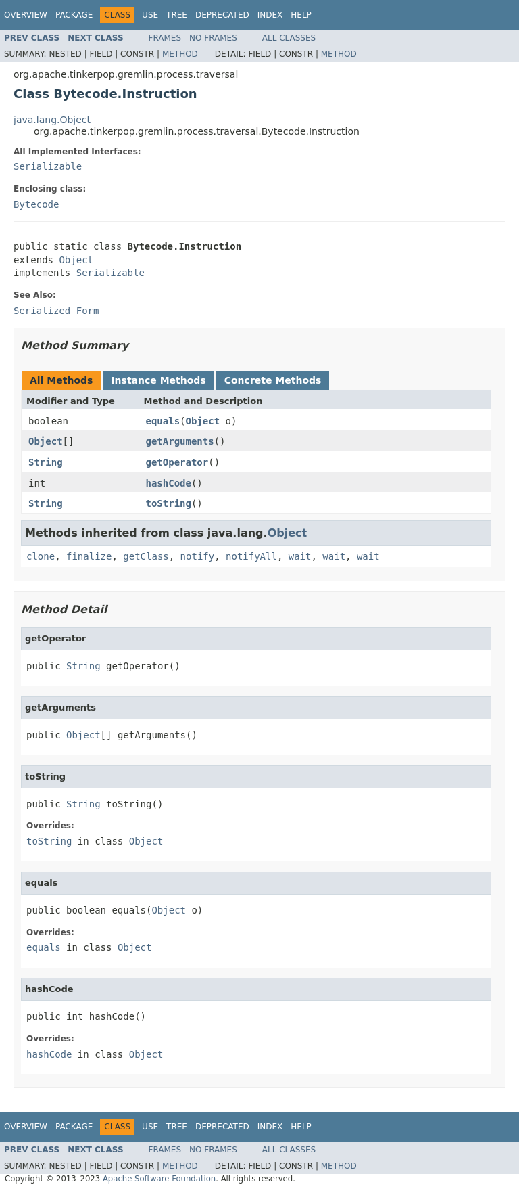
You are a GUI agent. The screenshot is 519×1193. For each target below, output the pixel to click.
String (45, 462)
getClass (145, 556)
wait (300, 556)
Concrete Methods (273, 380)
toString (168, 503)
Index (270, 15)
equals (163, 420)
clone (40, 556)
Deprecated (222, 15)
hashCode (168, 483)
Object (76, 259)
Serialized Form (56, 310)
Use (150, 15)
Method (180, 54)
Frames (165, 38)
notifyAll (251, 556)
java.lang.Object (52, 119)
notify (197, 556)
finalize (89, 556)
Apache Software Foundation (159, 1179)
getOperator (177, 462)
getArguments (180, 441)
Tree (176, 15)
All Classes (289, 38)
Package (74, 15)
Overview (25, 15)
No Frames (213, 38)
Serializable (48, 166)
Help (301, 15)
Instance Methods (158, 380)
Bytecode (36, 204)
